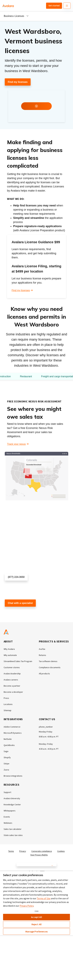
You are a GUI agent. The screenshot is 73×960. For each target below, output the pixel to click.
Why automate (10, 655)
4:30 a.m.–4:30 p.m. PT (48, 748)
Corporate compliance (41, 851)
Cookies (61, 851)
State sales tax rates (13, 835)
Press (6, 698)
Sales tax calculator (12, 829)
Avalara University (12, 798)
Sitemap (7, 710)
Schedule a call (13, 586)
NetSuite (8, 739)
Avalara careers (11, 679)
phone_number (46, 726)
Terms (11, 851)
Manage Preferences (36, 931)
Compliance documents (49, 667)
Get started (54, 5)
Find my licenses (18, 82)
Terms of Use (44, 898)
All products (44, 673)
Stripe (6, 763)
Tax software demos (48, 661)
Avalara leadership (12, 673)
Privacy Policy (27, 905)
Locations (8, 704)
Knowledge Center (12, 804)
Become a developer (13, 692)
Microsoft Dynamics (13, 733)
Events (7, 816)
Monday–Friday (46, 744)
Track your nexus (16, 444)
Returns (42, 655)
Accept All (36, 917)
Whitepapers (9, 810)
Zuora (6, 769)
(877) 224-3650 (16, 577)
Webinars (8, 823)
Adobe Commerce (12, 726)
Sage (6, 751)
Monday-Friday (45, 731)
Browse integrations (13, 775)
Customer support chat (17, 612)
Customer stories (12, 667)
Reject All (37, 924)
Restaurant (26, 376)
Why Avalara (9, 649)
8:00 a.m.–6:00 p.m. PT (48, 736)
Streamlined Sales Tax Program (18, 661)
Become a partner (12, 685)
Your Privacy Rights (39, 854)
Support (7, 792)
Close (37, 911)
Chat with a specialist (20, 603)
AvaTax (42, 649)
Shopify (7, 757)
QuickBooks (9, 745)
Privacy (22, 851)
